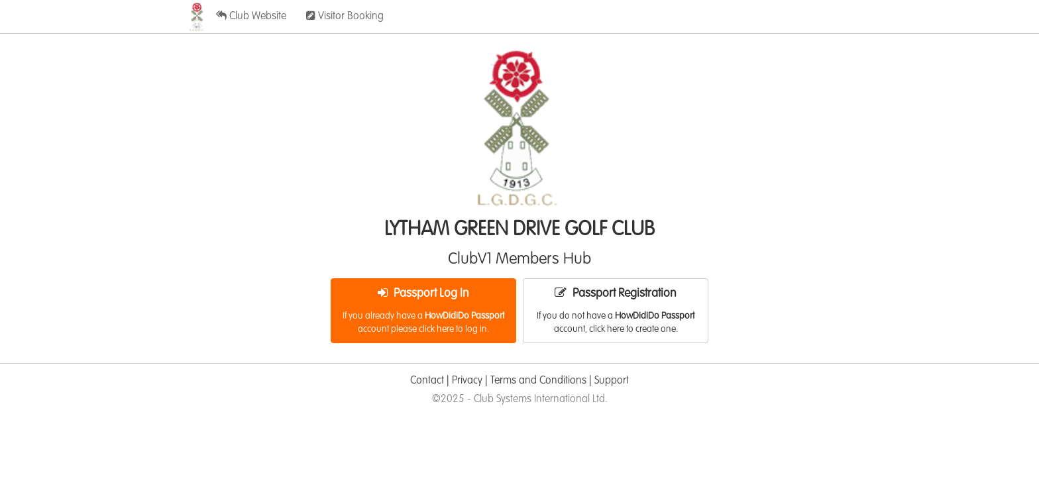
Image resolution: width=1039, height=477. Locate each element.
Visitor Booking (345, 16)
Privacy (467, 381)
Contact (427, 381)
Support (611, 381)
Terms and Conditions (538, 381)
